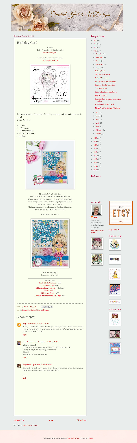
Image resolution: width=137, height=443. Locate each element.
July (97, 112)
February (99, 130)
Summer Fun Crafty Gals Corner (106, 92)
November (99, 57)
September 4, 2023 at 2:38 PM (48, 342)
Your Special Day (101, 88)
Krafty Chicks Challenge (47, 283)
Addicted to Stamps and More (46, 288)
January (98, 134)
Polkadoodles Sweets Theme (104, 104)
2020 (95, 145)
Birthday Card (100, 71)
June (97, 116)
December (99, 54)
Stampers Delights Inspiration (105, 85)
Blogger (90, 438)
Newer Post (19, 420)
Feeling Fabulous (100, 95)
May (97, 119)
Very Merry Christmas (102, 74)
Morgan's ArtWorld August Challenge (107, 108)
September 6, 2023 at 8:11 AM (42, 365)
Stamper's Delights (42, 310)
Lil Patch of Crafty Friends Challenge (48, 296)
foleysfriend (27, 365)
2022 (95, 138)
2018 (95, 152)
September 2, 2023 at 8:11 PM (39, 324)
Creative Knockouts (48, 285)
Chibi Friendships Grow (50, 60)
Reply (25, 335)
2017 (95, 156)
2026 (95, 40)
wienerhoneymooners (30, 342)
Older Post (81, 420)
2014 (95, 166)
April (98, 123)
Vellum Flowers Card (102, 78)
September (99, 64)
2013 (95, 170)
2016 (95, 159)
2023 (95, 51)
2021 (95, 141)
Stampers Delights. (49, 52)
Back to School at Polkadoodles (105, 81)
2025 (95, 44)
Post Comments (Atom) (30, 425)
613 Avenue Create (48, 293)
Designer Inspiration (29, 310)
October (98, 61)
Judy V (95, 217)
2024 (95, 47)
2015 (95, 163)
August (98, 68)
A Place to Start (47, 291)
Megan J (26, 324)
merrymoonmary (73, 438)
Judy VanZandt (114, 230)
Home (50, 420)
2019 (95, 148)
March (98, 126)
